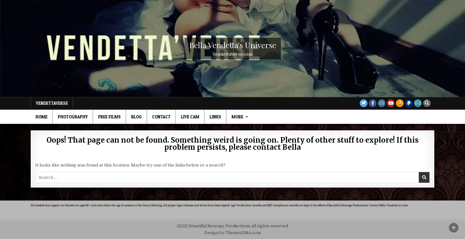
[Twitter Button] (363, 103)
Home (41, 116)
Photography (73, 116)
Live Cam (190, 116)
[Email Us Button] (418, 103)
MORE (237, 116)
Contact (161, 116)
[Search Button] (427, 103)
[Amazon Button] (400, 103)
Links (215, 116)
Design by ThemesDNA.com (232, 233)
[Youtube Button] (391, 103)
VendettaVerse (52, 103)
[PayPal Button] (409, 103)
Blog (136, 116)
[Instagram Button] (382, 103)
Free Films (109, 116)
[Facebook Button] (373, 103)
